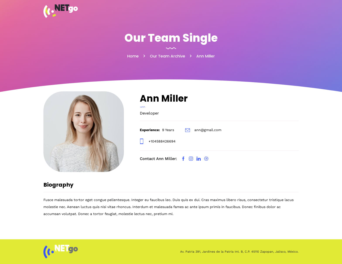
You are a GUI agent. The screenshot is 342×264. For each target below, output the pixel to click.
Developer (149, 113)
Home (133, 56)
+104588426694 (162, 141)
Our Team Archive (167, 56)
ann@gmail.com (207, 130)
